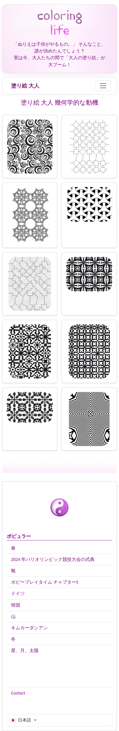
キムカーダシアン (29, 628)
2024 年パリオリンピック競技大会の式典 (52, 559)
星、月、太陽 (24, 650)
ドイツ (18, 593)
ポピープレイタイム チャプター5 (44, 582)
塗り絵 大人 (25, 85)
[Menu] (103, 85)
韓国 (15, 605)
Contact (18, 693)
